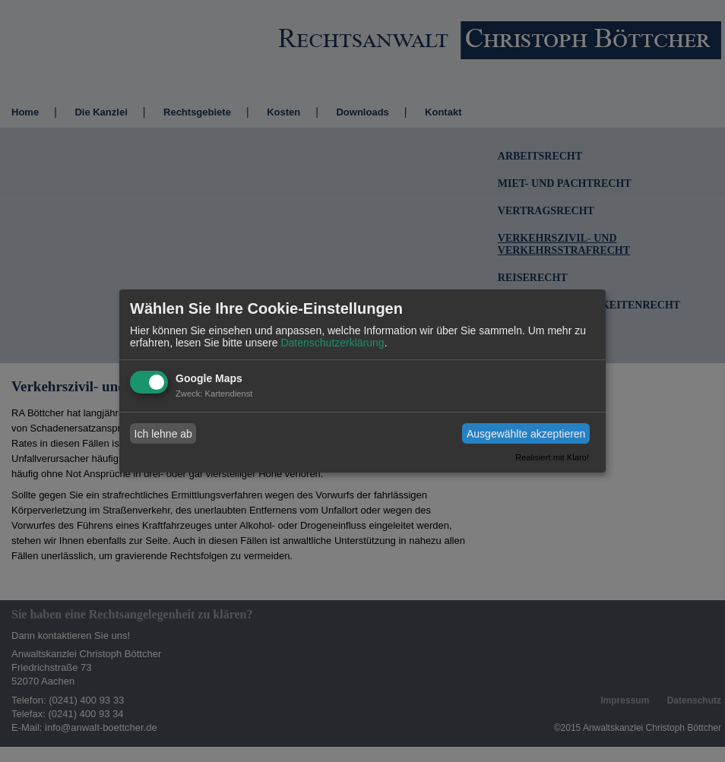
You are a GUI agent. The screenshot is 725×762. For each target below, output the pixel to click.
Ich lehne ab (163, 434)
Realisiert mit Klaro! (552, 457)
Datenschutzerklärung (332, 343)
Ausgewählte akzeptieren (526, 434)
